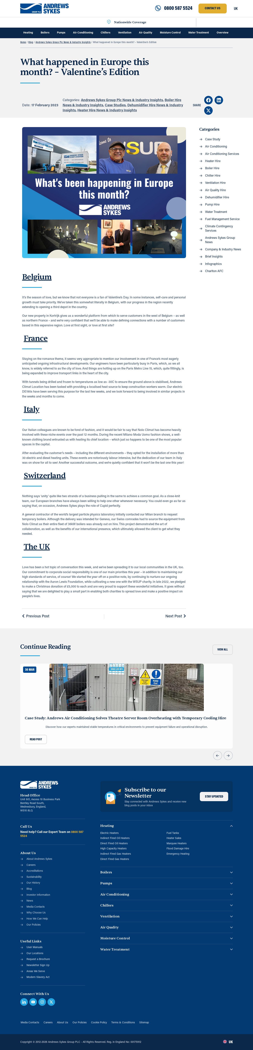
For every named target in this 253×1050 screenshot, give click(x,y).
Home (23, 42)
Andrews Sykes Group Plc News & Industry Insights (63, 42)
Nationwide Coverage (130, 22)
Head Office (30, 795)
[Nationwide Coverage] (109, 22)
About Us (62, 1022)
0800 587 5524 (178, 8)
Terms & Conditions (123, 1022)
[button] (208, 100)
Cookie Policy (99, 1022)
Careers (47, 1022)
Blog (30, 42)
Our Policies (80, 1022)
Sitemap (145, 1022)
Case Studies (115, 105)
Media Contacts (29, 1022)
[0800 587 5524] (158, 8)
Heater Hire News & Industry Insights (107, 110)
